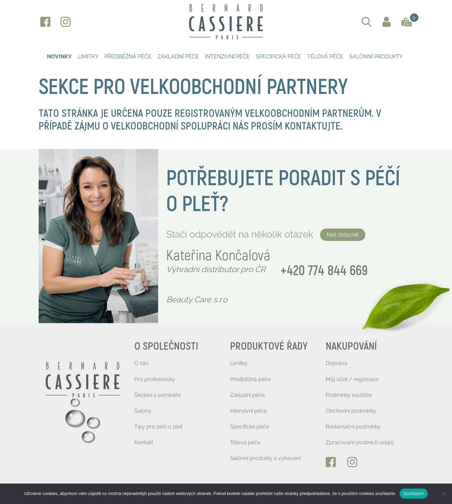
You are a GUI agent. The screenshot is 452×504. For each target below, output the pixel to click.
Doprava (336, 363)
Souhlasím (413, 493)
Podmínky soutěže (349, 395)
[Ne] (443, 493)
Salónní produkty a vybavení (265, 458)
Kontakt (143, 442)
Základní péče (178, 56)
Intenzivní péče (227, 56)
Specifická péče (278, 56)
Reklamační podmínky (353, 426)
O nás (141, 363)
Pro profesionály (154, 379)
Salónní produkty (376, 56)
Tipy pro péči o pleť (158, 426)
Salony (142, 411)
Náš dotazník (343, 235)
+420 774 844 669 (324, 271)
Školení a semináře (157, 395)
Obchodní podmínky (351, 411)
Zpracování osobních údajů (360, 442)
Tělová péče (325, 56)
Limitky (88, 56)
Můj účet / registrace (352, 379)
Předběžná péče (127, 56)
